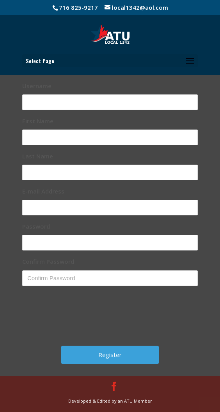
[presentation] (110, 319)
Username (36, 86)
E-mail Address (43, 191)
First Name (37, 121)
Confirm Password (48, 261)
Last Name (37, 156)
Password (36, 226)
